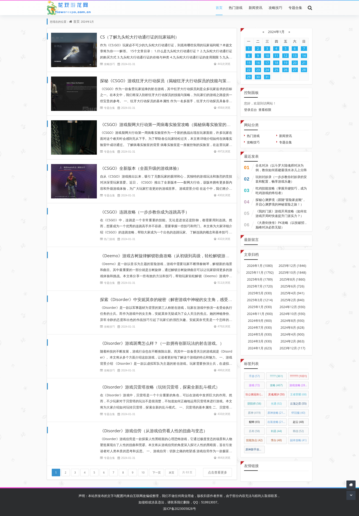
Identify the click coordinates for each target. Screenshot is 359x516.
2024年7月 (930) (260, 323)
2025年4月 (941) (292, 289)
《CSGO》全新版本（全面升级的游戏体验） (140, 168)
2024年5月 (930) (260, 330)
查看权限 (264, 109)
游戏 (254, 381)
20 (294, 62)
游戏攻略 (298, 381)
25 (276, 70)
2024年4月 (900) (292, 330)
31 (267, 77)
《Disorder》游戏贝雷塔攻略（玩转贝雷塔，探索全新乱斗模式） (160, 383)
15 (248, 62)
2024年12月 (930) (292, 303)
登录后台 (250, 109)
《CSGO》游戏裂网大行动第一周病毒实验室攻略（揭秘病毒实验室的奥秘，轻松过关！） (182, 124)
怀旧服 (298, 409)
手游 (254, 372)
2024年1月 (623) (260, 344)
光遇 (276, 399)
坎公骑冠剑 (255, 390)
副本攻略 (298, 436)
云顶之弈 (298, 399)
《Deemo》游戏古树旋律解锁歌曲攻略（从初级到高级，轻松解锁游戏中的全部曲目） (179, 252)
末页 (171, 469)
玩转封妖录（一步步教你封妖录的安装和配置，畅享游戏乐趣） (281, 179)
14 (304, 55)
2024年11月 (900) (260, 309)
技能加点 (254, 436)
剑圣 (276, 427)
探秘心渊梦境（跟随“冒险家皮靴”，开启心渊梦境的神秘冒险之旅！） (281, 202)
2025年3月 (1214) (260, 296)
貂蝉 (254, 418)
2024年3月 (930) (260, 337)
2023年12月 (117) (292, 344)
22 (248, 70)
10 (143, 469)
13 (294, 55)
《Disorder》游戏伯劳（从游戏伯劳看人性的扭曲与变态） (153, 427)
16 (258, 62)
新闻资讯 (255, 7)
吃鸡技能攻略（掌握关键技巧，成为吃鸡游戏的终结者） (281, 190)
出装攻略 (276, 418)
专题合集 (295, 7)
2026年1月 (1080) (260, 261)
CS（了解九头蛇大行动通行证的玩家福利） (139, 37)
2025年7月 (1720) (260, 282)
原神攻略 (276, 409)
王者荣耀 (298, 390)
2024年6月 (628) (292, 323)
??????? (298, 372)
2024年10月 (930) (292, 309)
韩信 (298, 427)
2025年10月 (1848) (292, 268)
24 (267, 70)
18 (276, 62)
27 (294, 70)
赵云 (298, 418)
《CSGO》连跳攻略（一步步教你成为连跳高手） (144, 208)
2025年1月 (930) (260, 303)
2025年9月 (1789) (260, 275)
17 (267, 62)
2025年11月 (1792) (260, 268)
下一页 (156, 469)
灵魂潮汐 (276, 390)
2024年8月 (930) (292, 316)
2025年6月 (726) (292, 282)
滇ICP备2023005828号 (179, 508)
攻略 (276, 381)
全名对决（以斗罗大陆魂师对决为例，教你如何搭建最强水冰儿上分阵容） (281, 170)
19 (285, 62)
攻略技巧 (275, 7)
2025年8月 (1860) (292, 275)
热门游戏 (235, 7)
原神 (254, 409)
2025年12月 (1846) (292, 261)
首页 (219, 7)
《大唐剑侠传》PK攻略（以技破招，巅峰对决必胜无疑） (281, 224)
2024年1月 (276, 31)
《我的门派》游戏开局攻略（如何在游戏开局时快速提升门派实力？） (281, 213)
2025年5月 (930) (260, 289)
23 (258, 70)
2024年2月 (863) (292, 337)
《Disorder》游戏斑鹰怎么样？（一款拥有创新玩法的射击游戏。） (162, 339)
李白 (276, 436)
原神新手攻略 (255, 445)
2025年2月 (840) (292, 296)
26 (285, 70)
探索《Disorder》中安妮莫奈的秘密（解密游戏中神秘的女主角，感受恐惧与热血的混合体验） (186, 295)
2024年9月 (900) (260, 316)
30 (258, 77)
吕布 (254, 427)
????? (276, 372)
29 (248, 77)
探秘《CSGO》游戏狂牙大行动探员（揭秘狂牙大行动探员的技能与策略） (167, 80)
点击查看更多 (217, 468)
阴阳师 (254, 399)
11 (276, 55)
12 (285, 55)
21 (304, 62)
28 (304, 70)
